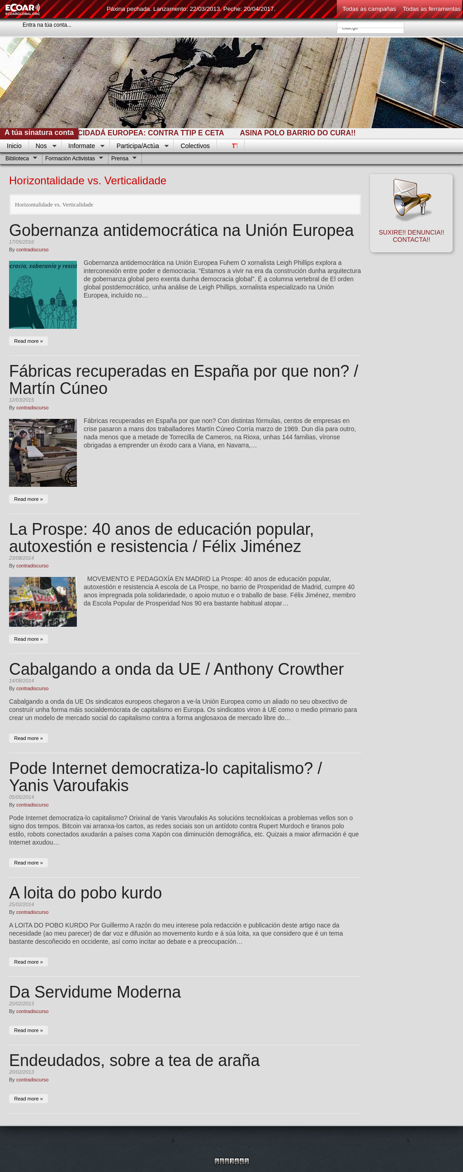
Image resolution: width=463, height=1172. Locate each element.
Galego (370, 28)
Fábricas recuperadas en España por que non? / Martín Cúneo (184, 380)
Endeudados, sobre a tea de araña (134, 1060)
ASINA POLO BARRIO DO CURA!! (303, 133)
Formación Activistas (73, 159)
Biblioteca (20, 159)
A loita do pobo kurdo (85, 893)
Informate (82, 146)
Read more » (28, 341)
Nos (43, 146)
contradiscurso (32, 249)
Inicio (14, 145)
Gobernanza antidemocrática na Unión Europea (181, 230)
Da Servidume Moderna (95, 992)
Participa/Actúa (139, 146)
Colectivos (195, 145)
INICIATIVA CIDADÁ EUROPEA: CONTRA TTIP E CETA (136, 133)
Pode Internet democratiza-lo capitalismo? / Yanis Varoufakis (165, 777)
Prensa (123, 159)
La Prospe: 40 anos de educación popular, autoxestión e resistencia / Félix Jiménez (161, 538)
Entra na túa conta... (47, 25)
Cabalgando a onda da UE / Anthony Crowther (176, 669)
